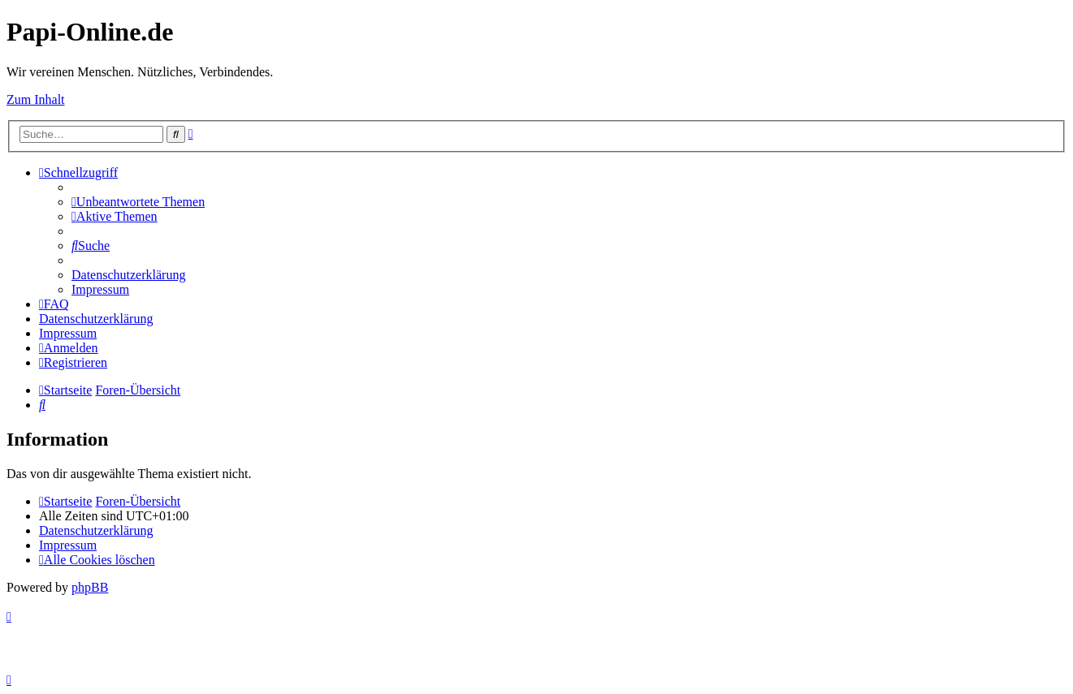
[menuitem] (138, 202)
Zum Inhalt (35, 99)
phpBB (89, 587)
